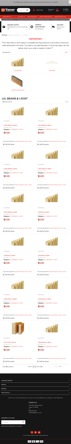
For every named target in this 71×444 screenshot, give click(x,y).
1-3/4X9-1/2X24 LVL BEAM (44, 299)
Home (4, 35)
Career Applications (46, 16)
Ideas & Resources (60, 16)
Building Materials (14, 35)
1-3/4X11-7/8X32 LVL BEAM (44, 168)
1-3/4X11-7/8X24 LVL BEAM (44, 125)
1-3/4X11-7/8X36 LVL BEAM (10, 212)
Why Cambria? (32, 16)
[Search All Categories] (23, 10)
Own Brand (7, 121)
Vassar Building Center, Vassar (23, 141)
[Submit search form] (27, 10)
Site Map (49, 397)
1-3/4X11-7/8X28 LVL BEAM (10, 168)
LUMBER (25, 35)
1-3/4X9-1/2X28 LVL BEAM (44, 342)
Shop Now (6, 16)
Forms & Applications (40, 397)
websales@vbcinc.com (35, 412)
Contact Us (21, 16)
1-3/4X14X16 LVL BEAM (43, 212)
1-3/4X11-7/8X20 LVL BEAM (10, 125)
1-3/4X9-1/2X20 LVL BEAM (10, 299)
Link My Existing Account (21, 397)
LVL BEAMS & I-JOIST (16, 129)
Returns (32, 397)
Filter (66, 52)
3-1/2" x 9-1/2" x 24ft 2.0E (10, 342)
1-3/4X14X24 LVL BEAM (9, 255)
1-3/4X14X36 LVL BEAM (44, 255)
